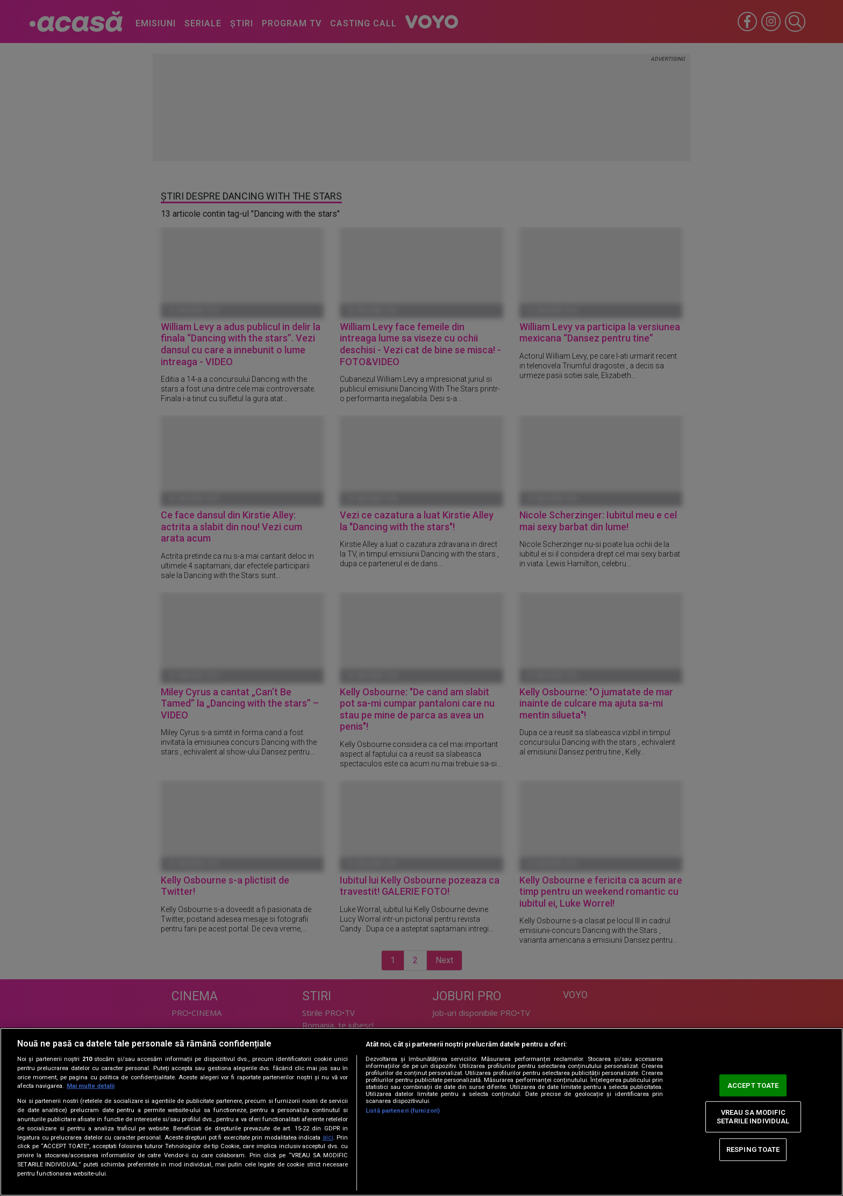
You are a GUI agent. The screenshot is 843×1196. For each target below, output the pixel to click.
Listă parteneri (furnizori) (403, 1110)
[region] (421, 1112)
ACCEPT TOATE (753, 1085)
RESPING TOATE (753, 1149)
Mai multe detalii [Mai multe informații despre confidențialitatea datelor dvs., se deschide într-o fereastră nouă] (91, 1086)
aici (328, 1137)
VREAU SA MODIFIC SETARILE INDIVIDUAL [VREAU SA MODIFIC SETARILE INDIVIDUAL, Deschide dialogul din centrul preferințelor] (753, 1116)
